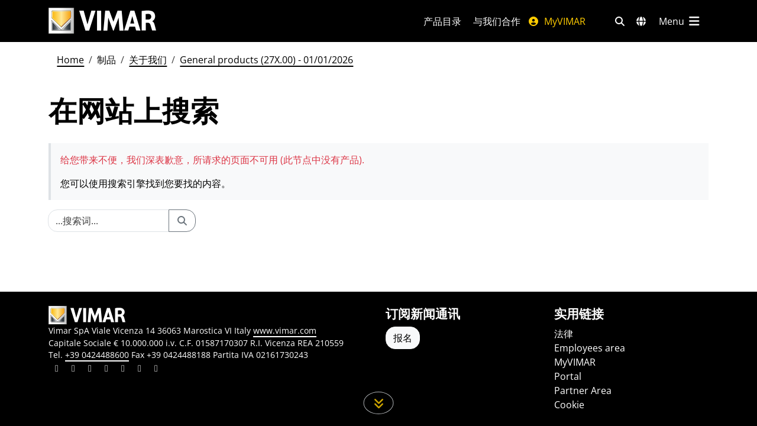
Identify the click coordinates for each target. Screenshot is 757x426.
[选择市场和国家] (641, 21)
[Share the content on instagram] (106, 370)
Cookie (569, 404)
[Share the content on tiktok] (156, 370)
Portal (567, 376)
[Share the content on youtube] (123, 370)
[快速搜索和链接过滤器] (620, 21)
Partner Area (583, 390)
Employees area (589, 347)
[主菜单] (680, 21)
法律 (563, 333)
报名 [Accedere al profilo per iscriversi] (402, 337)
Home (70, 59)
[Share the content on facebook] (73, 370)
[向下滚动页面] (379, 403)
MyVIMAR (556, 21)
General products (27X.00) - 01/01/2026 (266, 59)
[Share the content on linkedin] (57, 370)
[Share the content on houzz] (139, 370)
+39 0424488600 (97, 354)
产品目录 (442, 21)
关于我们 (148, 59)
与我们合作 (496, 21)
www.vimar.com (284, 330)
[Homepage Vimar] (102, 21)
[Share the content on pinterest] (90, 370)
